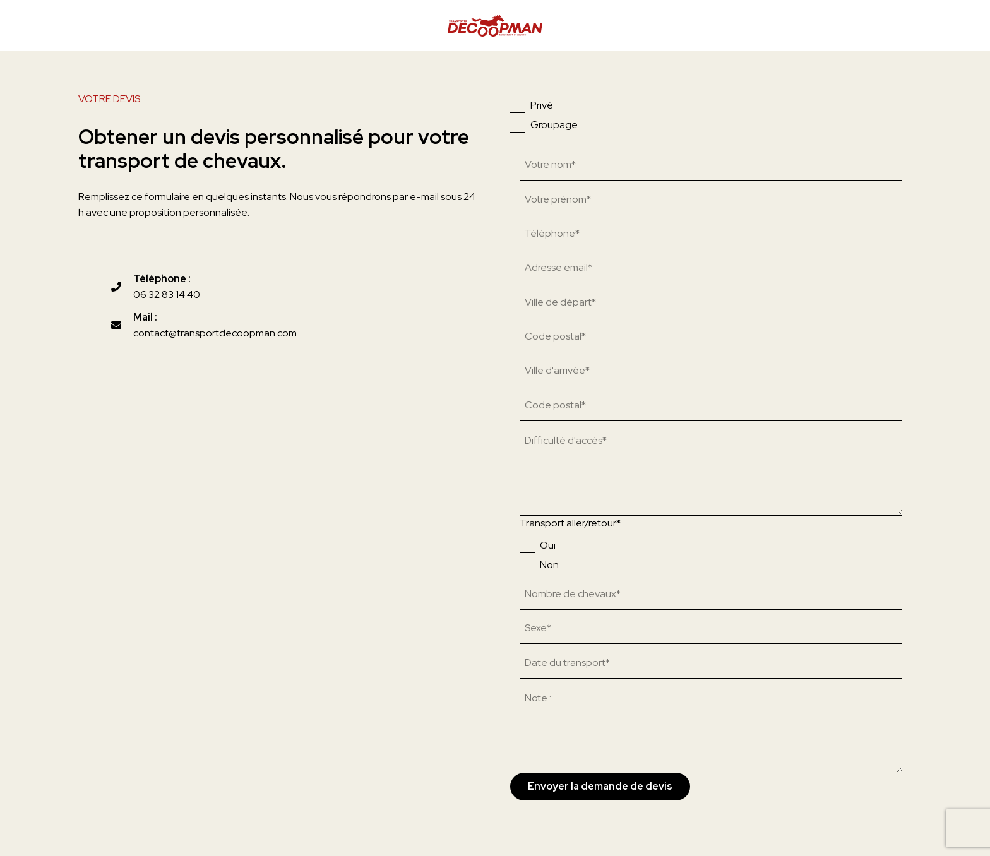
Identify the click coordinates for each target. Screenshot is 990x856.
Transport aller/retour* (570, 523)
